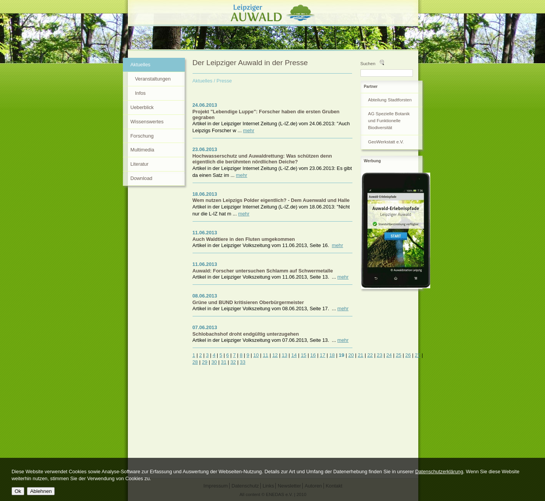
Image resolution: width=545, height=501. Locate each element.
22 (370, 355)
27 (417, 355)
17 (322, 355)
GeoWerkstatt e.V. (386, 142)
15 (303, 355)
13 (284, 355)
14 (294, 355)
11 (265, 355)
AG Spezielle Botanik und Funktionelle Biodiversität (389, 120)
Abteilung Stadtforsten (390, 100)
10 (256, 355)
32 (233, 362)
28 (195, 362)
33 (242, 362)
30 (214, 362)
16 (313, 355)
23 (379, 355)
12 (275, 355)
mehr (248, 130)
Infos (140, 93)
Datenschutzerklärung (439, 471)
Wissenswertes (147, 121)
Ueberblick (142, 107)
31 (223, 362)
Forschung (142, 136)
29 (204, 362)
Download (142, 178)
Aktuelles (203, 81)
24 (389, 355)
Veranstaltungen (153, 79)
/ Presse (223, 81)
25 (398, 355)
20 (351, 355)
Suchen (368, 63)
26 (408, 355)
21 (360, 355)
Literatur (140, 164)
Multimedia (142, 150)
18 (332, 355)
